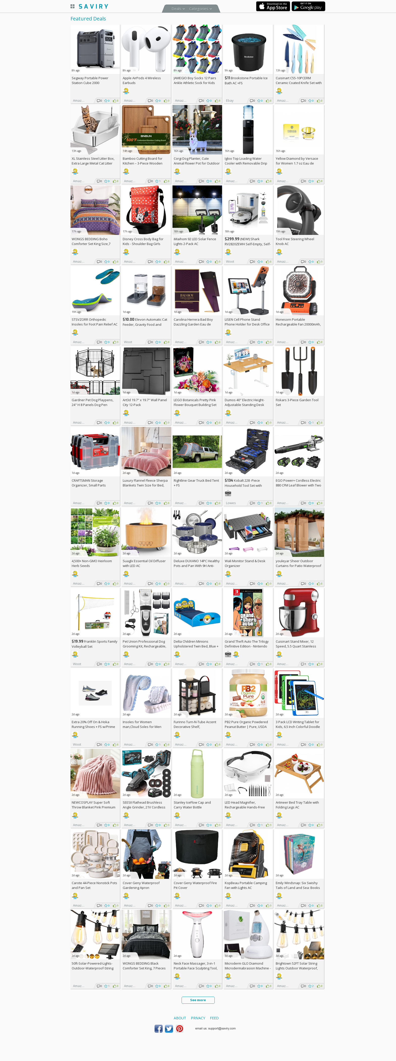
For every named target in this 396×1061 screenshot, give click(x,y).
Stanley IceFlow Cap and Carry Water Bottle (192, 804)
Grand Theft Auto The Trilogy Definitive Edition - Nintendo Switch (247, 646)
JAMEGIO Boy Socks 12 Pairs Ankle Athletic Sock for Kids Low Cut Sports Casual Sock (195, 83)
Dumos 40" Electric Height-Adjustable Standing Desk (244, 402)
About (180, 1018)
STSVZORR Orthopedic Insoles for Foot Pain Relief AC (94, 322)
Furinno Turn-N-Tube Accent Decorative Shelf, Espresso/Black (195, 727)
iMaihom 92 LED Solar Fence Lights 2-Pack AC (195, 241)
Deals (176, 8)
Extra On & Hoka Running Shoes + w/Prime (93, 724)
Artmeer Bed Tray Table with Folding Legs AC (297, 804)
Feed (214, 1018)
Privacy (198, 1018)
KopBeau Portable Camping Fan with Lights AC (246, 885)
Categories (198, 8)
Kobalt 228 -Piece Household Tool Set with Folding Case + (243, 485)
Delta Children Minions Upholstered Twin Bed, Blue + (196, 646)
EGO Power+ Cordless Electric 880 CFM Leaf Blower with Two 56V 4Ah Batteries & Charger (298, 485)
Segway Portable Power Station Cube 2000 (90, 80)
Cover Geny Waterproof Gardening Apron (141, 885)
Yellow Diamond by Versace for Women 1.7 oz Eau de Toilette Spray (297, 163)
